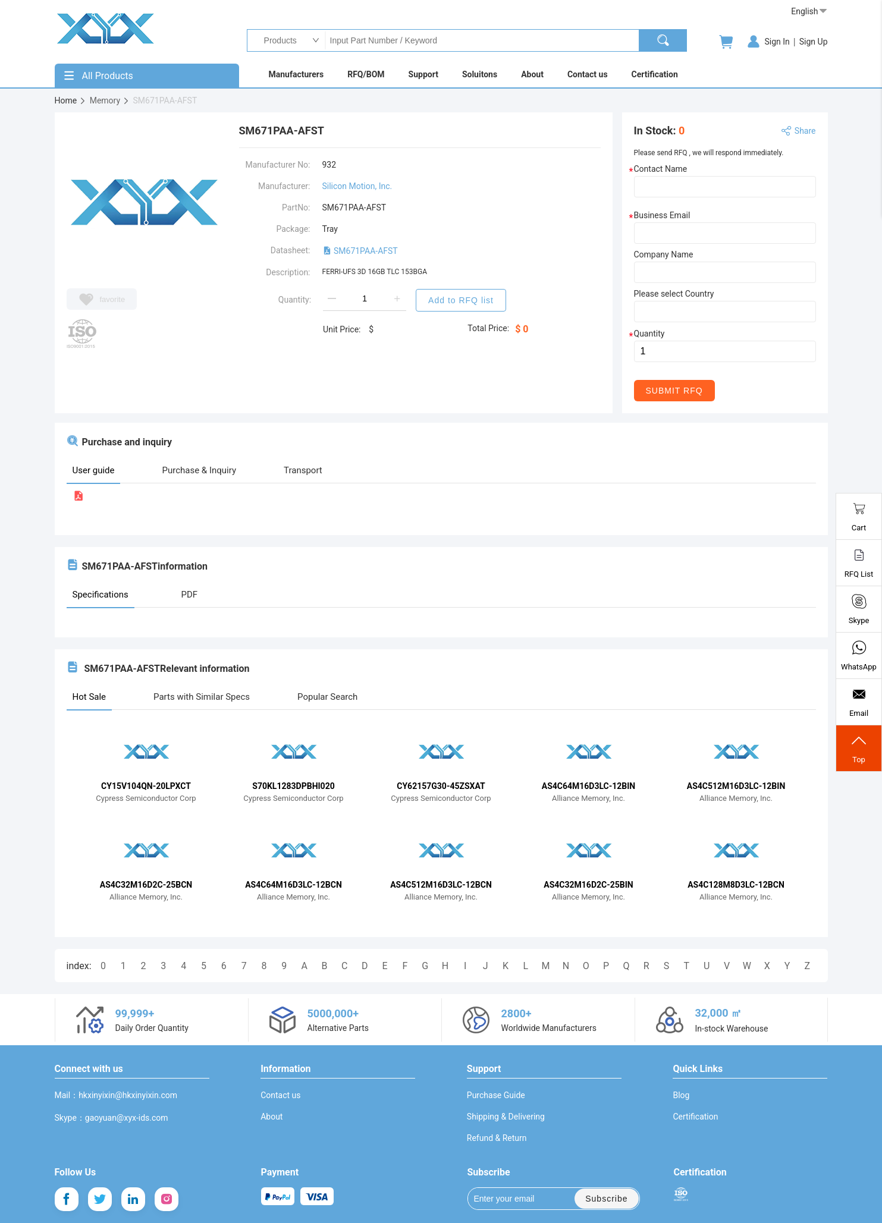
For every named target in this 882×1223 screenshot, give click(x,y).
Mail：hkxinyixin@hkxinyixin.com (116, 1095)
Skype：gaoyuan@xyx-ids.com (111, 1118)
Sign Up (813, 41)
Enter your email (512, 1198)
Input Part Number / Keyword (481, 40)
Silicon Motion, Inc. (357, 186)
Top (858, 748)
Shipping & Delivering (506, 1116)
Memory (110, 100)
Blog (681, 1095)
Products (277, 40)
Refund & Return (497, 1138)
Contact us (280, 1095)
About (271, 1116)
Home (70, 100)
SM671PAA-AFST (360, 251)
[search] (663, 40)
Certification (695, 1116)
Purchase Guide (496, 1095)
